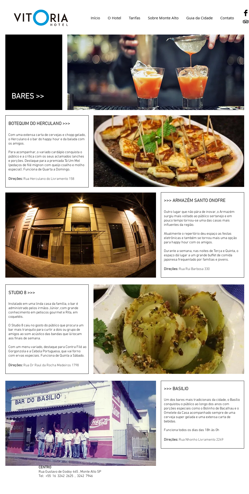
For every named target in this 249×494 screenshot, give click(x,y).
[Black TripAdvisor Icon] (245, 21)
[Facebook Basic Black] (245, 13)
